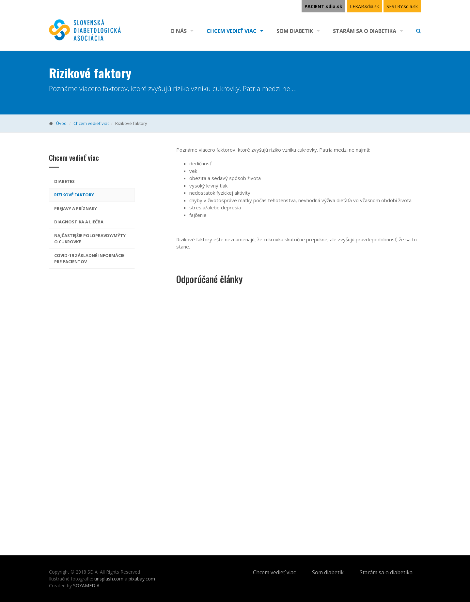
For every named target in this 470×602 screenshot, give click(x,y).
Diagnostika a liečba (78, 222)
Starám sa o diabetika (364, 31)
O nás (178, 31)
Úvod (61, 123)
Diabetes (64, 181)
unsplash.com (108, 579)
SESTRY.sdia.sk (402, 6)
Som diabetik (294, 31)
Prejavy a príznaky (75, 208)
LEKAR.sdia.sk (364, 6)
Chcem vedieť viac (232, 31)
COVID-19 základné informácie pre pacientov (89, 258)
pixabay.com (142, 579)
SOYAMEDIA (86, 585)
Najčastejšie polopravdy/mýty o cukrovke (90, 239)
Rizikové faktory (74, 195)
